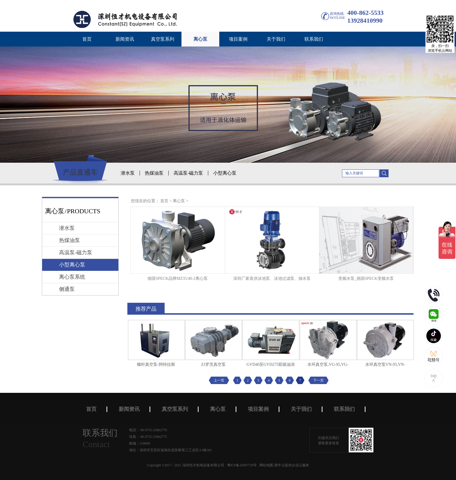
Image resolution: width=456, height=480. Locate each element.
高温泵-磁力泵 (188, 173)
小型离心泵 (224, 173)
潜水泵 (128, 173)
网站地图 (265, 465)
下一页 (318, 380)
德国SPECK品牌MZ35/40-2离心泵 (177, 278)
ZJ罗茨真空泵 (213, 364)
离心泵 (179, 201)
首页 (87, 39)
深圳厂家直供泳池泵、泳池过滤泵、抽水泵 (272, 278)
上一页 (219, 380)
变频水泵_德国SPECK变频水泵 (366, 278)
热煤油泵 (154, 173)
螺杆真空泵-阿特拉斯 (156, 364)
